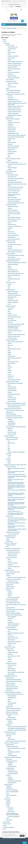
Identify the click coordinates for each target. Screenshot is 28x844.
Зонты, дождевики (10, 79)
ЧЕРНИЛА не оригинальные (12, 746)
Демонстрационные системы (14, 92)
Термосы (9, 160)
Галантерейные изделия (11, 171)
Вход (11, 6)
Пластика (10, 332)
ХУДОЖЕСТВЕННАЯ (12, 766)
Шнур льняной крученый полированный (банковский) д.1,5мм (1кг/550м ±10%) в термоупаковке (16, 503)
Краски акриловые (11, 237)
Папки (9, 286)
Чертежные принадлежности (14, 77)
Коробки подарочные (10, 607)
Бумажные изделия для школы (14, 68)
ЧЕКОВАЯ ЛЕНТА (11, 424)
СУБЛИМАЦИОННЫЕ (12, 755)
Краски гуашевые (11, 57)
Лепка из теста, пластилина (13, 145)
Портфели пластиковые (13, 293)
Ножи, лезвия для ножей (13, 361)
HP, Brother (10, 753)
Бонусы (4, 829)
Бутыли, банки (11, 636)
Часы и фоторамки (12, 86)
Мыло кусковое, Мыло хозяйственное (15, 178)
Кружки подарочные (10, 573)
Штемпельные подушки (13, 553)
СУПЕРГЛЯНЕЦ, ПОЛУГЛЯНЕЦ (14, 780)
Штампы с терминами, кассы (14, 566)
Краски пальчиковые (12, 142)
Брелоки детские (9, 584)
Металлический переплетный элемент (14, 681)
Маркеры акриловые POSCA (14, 238)
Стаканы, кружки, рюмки (13, 652)
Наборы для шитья (12, 127)
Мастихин (10, 208)
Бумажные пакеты (11, 668)
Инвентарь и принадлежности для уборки (16, 404)
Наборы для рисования (13, 147)
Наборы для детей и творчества (13, 118)
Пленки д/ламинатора (10, 684)
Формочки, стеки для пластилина (15, 330)
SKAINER (8, 800)
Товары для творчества (11, 305)
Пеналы (9, 50)
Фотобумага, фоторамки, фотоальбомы (13, 757)
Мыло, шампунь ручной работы (14, 199)
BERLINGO (8, 802)
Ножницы (10, 343)
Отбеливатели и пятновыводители (15, 182)
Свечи (9, 631)
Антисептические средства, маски (15, 251)
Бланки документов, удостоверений (15, 383)
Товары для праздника (11, 627)
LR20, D (7, 797)
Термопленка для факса (11, 719)
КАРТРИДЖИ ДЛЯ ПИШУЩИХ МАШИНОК (16, 728)
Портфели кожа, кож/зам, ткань (14, 295)
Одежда (9, 165)
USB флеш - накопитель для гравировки (16, 452)
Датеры (9, 559)
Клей (9, 359)
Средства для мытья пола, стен (14, 188)
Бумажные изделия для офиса (12, 381)
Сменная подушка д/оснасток (14, 552)
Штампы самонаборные (13, 562)
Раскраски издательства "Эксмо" (14, 109)
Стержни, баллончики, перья (14, 278)
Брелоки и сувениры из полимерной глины (17, 577)
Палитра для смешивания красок (15, 63)
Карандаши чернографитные (14, 275)
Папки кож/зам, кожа (12, 296)
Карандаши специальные (13, 264)
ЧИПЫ (9, 701)
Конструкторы (11, 126)
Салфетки (10, 248)
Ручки (9, 280)
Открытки (10, 620)
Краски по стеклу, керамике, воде (15, 226)
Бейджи (9, 354)
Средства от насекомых (13, 192)
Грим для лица (11, 307)
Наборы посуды (11, 650)
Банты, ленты (10, 618)
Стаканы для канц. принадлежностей (15, 341)
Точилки (9, 276)
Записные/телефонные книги (14, 394)
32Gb (9, 441)
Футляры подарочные (10, 611)
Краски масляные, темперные (14, 217)
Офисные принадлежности (11, 339)
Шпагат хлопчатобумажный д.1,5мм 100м (16, 497)
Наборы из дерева (10, 588)
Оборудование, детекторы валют (13, 532)
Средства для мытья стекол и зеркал (15, 187)
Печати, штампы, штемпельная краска (13, 548)
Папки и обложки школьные (13, 72)
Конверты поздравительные (13, 623)
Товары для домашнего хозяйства (13, 158)
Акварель (10, 70)
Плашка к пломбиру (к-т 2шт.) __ (14, 511)
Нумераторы (10, 564)
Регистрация (18, 6)
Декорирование (11, 153)
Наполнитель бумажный (13, 625)
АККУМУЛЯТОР (9, 788)
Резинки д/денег (9, 516)
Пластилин (10, 322)
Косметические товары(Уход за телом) (16, 202)
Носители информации (9, 435)
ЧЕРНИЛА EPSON (10, 744)
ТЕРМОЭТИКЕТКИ (12, 423)
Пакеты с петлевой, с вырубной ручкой (16, 672)
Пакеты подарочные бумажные (12, 582)
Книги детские (11, 97)
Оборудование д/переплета (12, 688)
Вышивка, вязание (11, 129)
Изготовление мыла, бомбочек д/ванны (16, 136)
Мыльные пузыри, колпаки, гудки (14, 641)
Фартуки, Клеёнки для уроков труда (15, 61)
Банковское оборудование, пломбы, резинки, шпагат (16, 464)
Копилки (9, 645)
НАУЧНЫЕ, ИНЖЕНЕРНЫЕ (13, 816)
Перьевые (10, 591)
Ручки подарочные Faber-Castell (13, 571)
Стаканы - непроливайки (13, 55)
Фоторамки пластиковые (13, 771)
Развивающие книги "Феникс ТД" (14, 101)
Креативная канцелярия (11, 81)
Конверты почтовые (12, 397)
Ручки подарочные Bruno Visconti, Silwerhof (15, 609)
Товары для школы (10, 45)
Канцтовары (7, 43)
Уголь (9, 215)
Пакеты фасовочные (12, 665)
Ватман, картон (9, 412)
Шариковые (10, 593)
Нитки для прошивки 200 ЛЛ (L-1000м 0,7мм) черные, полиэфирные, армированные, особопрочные (17, 508)
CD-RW (9, 455)
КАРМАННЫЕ (11, 807)
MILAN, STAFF (9, 820)
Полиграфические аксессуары (11, 675)
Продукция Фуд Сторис (12, 580)
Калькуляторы (7, 798)
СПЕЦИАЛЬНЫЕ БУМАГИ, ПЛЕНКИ (13, 415)
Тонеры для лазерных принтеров (13, 710)
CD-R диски (8, 453)
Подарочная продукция (9, 570)
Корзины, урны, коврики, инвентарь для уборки (16, 403)
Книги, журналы (11, 739)
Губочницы (10, 377)
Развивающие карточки (12, 99)
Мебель (7, 88)
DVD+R (9, 462)
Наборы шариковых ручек (13, 271)
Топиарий (10, 120)
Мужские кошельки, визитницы (14, 258)
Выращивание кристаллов (13, 133)
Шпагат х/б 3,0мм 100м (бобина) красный (16, 474)
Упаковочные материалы (11, 663)
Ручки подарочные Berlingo (11, 600)
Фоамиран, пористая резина (14, 122)
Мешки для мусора (12, 670)
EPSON (9, 750)
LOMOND (8, 775)
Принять (22, 835)
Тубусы (9, 54)
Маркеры (10, 267)
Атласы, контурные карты (13, 113)
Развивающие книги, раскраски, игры (15, 106)
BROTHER (10, 721)
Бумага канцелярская (12, 390)
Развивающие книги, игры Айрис (14, 115)
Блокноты (10, 392)
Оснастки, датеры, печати (11, 557)
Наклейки (10, 309)
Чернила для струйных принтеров (12, 742)
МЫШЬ (7, 539)
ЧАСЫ (7, 546)
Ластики (9, 266)
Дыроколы (10, 370)
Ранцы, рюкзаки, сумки (12, 46)
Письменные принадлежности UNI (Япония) (17, 262)
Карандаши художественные (14, 211)
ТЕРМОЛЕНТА (11, 421)
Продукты (10, 661)
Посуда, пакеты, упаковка (10, 646)
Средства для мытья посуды (14, 190)
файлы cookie (12, 834)
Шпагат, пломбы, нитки (11, 466)
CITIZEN (8, 806)
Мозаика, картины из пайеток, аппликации (16, 135)
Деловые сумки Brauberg (13, 302)
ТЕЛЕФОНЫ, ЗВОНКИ (10, 544)
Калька (9, 385)
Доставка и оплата (7, 823)
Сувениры (8, 575)
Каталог (4, 41)
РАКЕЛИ (9, 699)
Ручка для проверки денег (13, 533)
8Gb (8, 446)
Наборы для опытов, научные (14, 336)
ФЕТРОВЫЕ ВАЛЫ (12, 697)
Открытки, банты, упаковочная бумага (14, 614)
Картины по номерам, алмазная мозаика (16, 334)
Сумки (9, 304)
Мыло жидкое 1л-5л (12, 176)
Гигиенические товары (11, 240)
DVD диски (8, 459)
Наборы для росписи (12, 151)
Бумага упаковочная (12, 616)
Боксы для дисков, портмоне (12, 437)
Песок (9, 311)
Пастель (9, 222)
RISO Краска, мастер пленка (12, 713)
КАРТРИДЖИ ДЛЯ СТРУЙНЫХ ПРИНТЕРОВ (17, 730)
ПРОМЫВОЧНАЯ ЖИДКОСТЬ (14, 751)
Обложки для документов (13, 291)
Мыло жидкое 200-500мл (13, 174)
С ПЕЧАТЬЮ (10, 809)
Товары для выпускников (13, 637)
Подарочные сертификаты (8, 827)
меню (4, 24)
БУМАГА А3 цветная (12, 433)
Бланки (9, 737)
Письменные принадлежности (12, 260)
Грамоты (9, 59)
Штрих (9, 365)
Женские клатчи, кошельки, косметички (16, 255)
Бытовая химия (9, 173)
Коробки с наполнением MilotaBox (13, 613)
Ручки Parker (8, 590)
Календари (10, 395)
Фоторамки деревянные (13, 773)
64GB (9, 450)
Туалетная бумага (11, 242)
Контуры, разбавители (12, 220)
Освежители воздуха (12, 180)
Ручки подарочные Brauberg (12, 599)
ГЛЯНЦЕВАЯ (10, 762)
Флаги (9, 350)
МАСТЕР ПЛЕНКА (11, 717)
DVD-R (9, 461)
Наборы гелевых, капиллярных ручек (15, 273)
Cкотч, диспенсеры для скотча (14, 379)
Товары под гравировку (11, 733)
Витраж (9, 140)
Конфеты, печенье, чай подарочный (13, 579)
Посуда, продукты (10, 648)
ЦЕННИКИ (10, 419)
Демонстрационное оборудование (13, 90)
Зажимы (9, 352)
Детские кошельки (11, 257)
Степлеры (10, 366)
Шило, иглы (10, 345)
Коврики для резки (10, 677)
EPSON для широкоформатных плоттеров (16, 748)
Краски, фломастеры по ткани (14, 219)
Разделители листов (12, 386)
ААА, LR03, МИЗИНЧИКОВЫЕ (12, 791)
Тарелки (9, 657)
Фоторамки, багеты (10, 768)
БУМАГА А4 (10, 430)
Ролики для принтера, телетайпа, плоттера (15, 410)
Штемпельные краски (12, 555)
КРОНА (7, 793)
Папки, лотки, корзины (10, 282)
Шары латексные (11, 639)
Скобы (9, 368)
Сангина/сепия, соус (12, 224)
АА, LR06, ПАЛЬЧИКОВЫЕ (11, 789)
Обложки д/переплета (10, 683)
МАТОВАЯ (10, 764)
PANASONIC (10, 722)
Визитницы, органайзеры (13, 300)
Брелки (9, 84)
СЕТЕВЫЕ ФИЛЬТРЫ (10, 537)
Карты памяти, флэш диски (12, 439)
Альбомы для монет (10, 586)
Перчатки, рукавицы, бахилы (12, 162)
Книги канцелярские (12, 388)
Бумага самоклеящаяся (11, 414)
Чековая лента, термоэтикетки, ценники (14, 417)
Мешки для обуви (11, 52)
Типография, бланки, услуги (10, 731)
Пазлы (9, 154)
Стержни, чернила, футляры (14, 597)
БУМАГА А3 (10, 428)
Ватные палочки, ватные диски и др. (15, 249)
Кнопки (9, 374)
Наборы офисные (11, 363)
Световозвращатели (12, 48)
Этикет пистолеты (11, 356)
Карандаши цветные (12, 75)
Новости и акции (6, 821)
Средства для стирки (12, 197)
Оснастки (10, 561)
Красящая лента (9, 706)
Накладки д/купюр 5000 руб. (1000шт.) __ (16, 517)
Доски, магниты (11, 376)
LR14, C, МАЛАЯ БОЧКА (11, 795)
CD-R (9, 457)
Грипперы (10, 666)
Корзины (9, 284)
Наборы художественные (13, 206)
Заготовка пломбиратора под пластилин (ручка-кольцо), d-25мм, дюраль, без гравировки (16, 494)
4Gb (8, 444)
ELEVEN (8, 804)
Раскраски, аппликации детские (14, 111)
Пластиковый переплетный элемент (13, 679)
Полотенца (10, 246)
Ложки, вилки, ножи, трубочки (14, 655)
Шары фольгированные (13, 629)
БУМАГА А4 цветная (12, 432)
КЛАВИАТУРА (9, 541)
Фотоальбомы (9, 759)
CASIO (7, 818)
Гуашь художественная (12, 210)
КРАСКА (9, 715)
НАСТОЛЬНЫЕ (11, 811)
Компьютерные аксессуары (10, 535)
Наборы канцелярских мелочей (14, 357)
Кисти (9, 229)
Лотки (9, 287)
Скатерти (10, 659)
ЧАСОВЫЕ (8, 786)
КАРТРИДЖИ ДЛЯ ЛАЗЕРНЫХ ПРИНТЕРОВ (17, 726)
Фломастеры (10, 74)
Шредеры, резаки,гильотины (12, 686)
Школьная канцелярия (12, 66)
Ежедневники (10, 298)
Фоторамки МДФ (11, 769)
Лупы (9, 347)
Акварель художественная (13, 235)
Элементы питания (8, 784)
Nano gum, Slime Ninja (12, 314)
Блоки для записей (12, 401)
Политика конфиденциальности (8, 839)
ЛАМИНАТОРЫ (9, 690)
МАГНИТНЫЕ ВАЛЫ (12, 695)
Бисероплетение (11, 149)
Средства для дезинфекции (13, 201)
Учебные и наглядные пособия (14, 65)
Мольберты (10, 228)
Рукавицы (10, 169)
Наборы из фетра (11, 131)
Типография (8, 735)
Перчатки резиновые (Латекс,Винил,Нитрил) (17, 164)
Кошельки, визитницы (10, 253)
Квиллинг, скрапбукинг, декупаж (14, 316)
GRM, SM (10, 568)
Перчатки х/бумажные (12, 167)
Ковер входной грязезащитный (14, 406)
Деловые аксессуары (10, 289)
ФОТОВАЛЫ (10, 704)
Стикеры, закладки (12, 399)
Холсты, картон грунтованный (14, 213)
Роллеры (9, 595)
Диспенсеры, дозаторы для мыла (15, 244)
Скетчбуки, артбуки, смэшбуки (14, 107)
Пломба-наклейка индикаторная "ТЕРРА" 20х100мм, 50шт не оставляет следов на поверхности (16, 487)
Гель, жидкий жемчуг (12, 320)
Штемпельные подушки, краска (12, 550)
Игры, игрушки (11, 318)
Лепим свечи (10, 124)
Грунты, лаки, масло (12, 233)
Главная (4, 39)
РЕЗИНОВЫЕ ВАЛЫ (12, 703)
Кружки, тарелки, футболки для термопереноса (16, 741)
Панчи (9, 156)
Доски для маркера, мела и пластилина (16, 324)
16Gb (9, 448)
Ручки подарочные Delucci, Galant (13, 602)
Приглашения (10, 622)
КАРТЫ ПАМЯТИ (11, 442)
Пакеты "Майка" (11, 674)
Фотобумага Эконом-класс (11, 760)
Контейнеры (10, 654)
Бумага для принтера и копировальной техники (16, 426)
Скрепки (9, 372)
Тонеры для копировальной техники (13, 708)
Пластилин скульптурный (13, 328)
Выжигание (10, 144)
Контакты (5, 825)
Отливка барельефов (12, 338)
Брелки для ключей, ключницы (14, 348)
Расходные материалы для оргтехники (13, 692)
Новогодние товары (12, 643)
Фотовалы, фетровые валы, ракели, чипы (14, 693)
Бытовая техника (9, 116)
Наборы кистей (11, 231)
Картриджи (8, 724)
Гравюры (9, 313)
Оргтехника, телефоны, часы (11, 542)
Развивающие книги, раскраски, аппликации (15, 93)
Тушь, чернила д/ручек (12, 269)
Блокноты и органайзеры (13, 83)
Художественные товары (11, 204)
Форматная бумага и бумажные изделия (13, 408)
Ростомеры (10, 95)
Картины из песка (11, 138)
